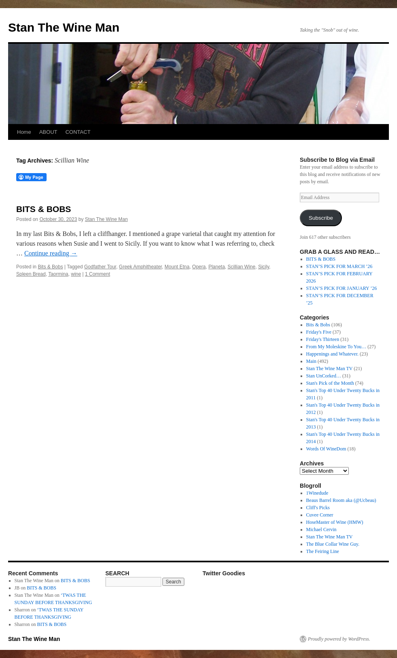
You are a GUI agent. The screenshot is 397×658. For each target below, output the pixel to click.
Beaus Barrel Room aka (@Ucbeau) (341, 500)
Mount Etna (176, 267)
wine (76, 274)
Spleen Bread (31, 274)
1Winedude (317, 493)
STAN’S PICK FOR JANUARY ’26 (341, 288)
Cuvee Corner (319, 515)
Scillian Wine (242, 267)
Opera (198, 267)
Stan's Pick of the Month (330, 383)
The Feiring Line (322, 551)
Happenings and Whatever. (332, 354)
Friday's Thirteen (322, 339)
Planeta (216, 267)
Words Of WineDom (326, 449)
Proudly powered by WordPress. (339, 639)
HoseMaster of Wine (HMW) (334, 522)
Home (24, 132)
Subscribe (321, 218)
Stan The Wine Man (64, 27)
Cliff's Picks (318, 507)
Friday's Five (319, 332)
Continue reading (50, 253)
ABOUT (48, 132)
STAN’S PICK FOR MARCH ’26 (339, 266)
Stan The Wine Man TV (329, 368)
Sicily (263, 267)
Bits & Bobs (50, 267)
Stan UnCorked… (323, 376)
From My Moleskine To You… (336, 346)
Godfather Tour (100, 267)
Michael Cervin (321, 529)
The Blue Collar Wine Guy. (333, 544)
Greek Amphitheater (140, 267)
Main (311, 361)
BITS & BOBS (43, 209)
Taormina (58, 274)
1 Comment (97, 274)
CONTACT (77, 132)
